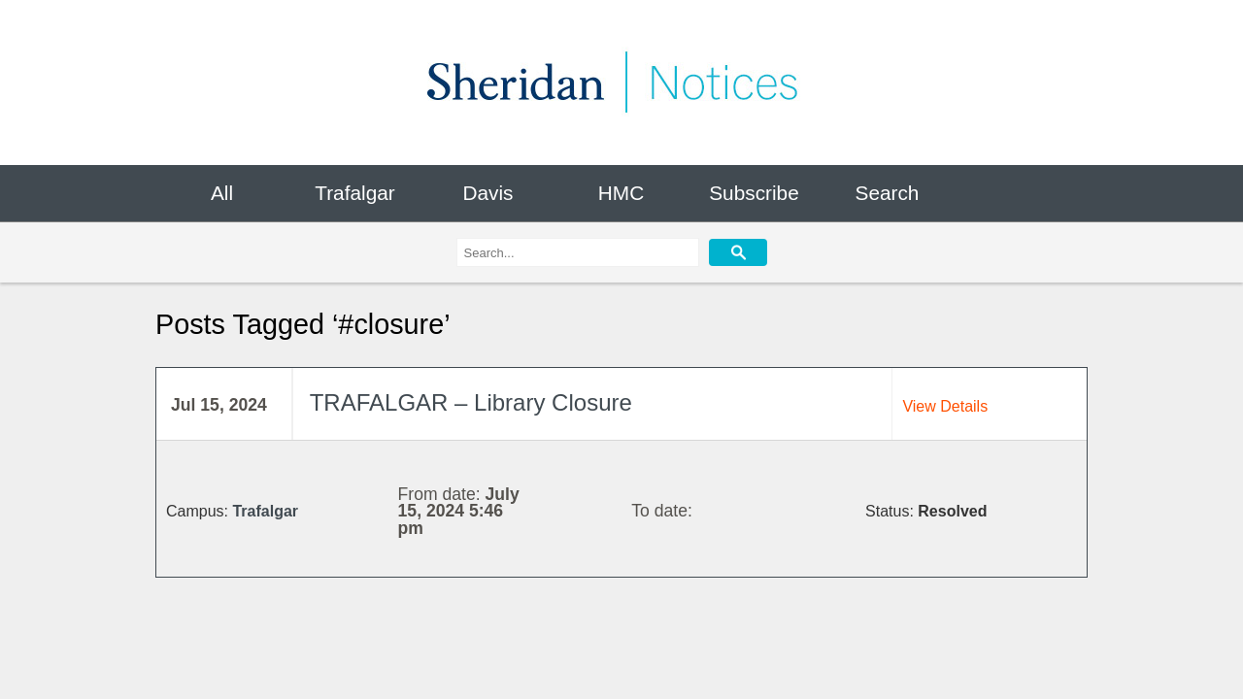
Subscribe (753, 193)
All (222, 193)
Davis (487, 193)
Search (888, 193)
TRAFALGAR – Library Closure (471, 403)
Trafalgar (354, 193)
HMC (621, 193)
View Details (945, 406)
